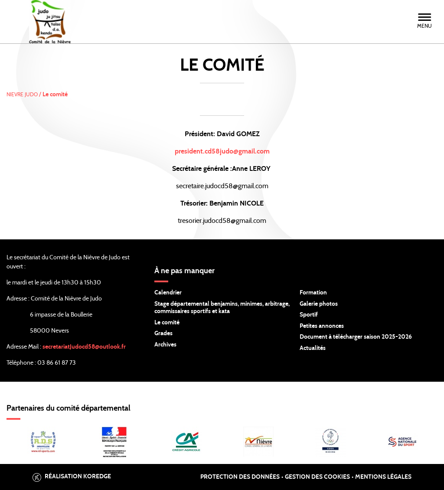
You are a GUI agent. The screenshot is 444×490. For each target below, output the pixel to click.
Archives (165, 345)
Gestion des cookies (317, 477)
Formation (313, 293)
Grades (163, 333)
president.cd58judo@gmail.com (222, 151)
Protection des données (240, 477)
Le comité (167, 323)
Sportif (309, 315)
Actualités (313, 348)
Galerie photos (319, 304)
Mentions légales (383, 477)
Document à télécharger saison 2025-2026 (356, 337)
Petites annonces (322, 326)
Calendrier (168, 293)
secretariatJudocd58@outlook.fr (84, 347)
